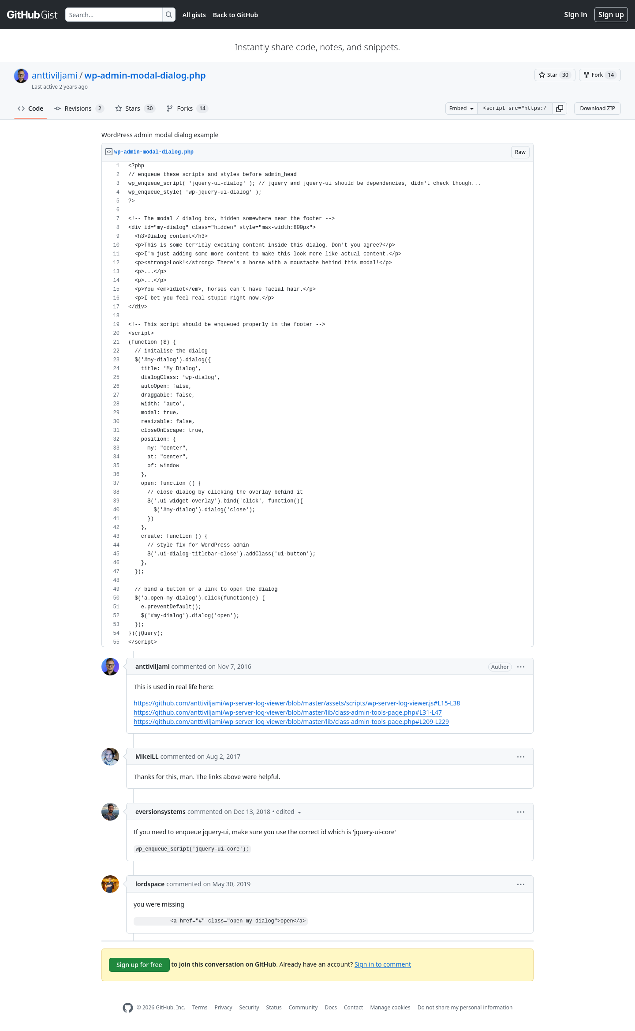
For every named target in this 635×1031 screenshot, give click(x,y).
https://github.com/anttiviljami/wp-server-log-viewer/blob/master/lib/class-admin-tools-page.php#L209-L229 (291, 721)
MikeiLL (147, 756)
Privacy (223, 1007)
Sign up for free (139, 964)
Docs (331, 1007)
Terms (200, 1007)
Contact (353, 1007)
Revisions (79, 108)
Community (303, 1007)
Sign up (611, 14)
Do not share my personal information (465, 1007)
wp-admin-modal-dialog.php (144, 75)
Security (249, 1007)
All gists (194, 15)
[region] (317, 404)
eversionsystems (160, 811)
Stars (135, 108)
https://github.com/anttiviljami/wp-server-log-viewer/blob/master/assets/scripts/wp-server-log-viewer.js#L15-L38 (297, 703)
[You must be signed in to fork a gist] (600, 75)
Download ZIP (597, 108)
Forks (187, 108)
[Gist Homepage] (32, 14)
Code (31, 108)
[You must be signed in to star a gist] (554, 75)
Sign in (575, 14)
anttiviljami (55, 75)
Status (274, 1007)
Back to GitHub (235, 15)
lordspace (149, 884)
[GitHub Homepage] (128, 1007)
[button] (559, 108)
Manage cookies (390, 1007)
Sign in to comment (383, 964)
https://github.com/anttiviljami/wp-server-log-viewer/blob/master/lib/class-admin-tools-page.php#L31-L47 (288, 712)
